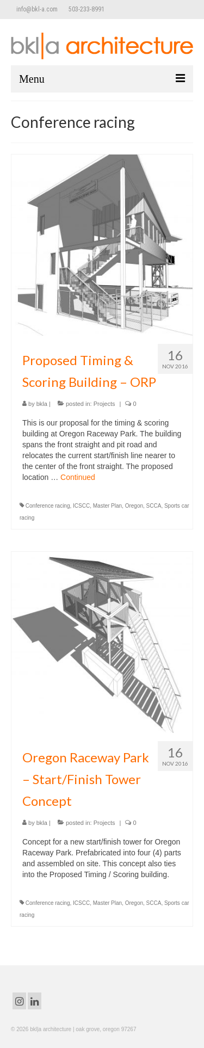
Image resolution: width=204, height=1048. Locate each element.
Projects (104, 403)
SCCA (154, 506)
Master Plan (107, 506)
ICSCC (81, 506)
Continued (77, 477)
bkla (41, 403)
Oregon (134, 506)
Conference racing (48, 506)
